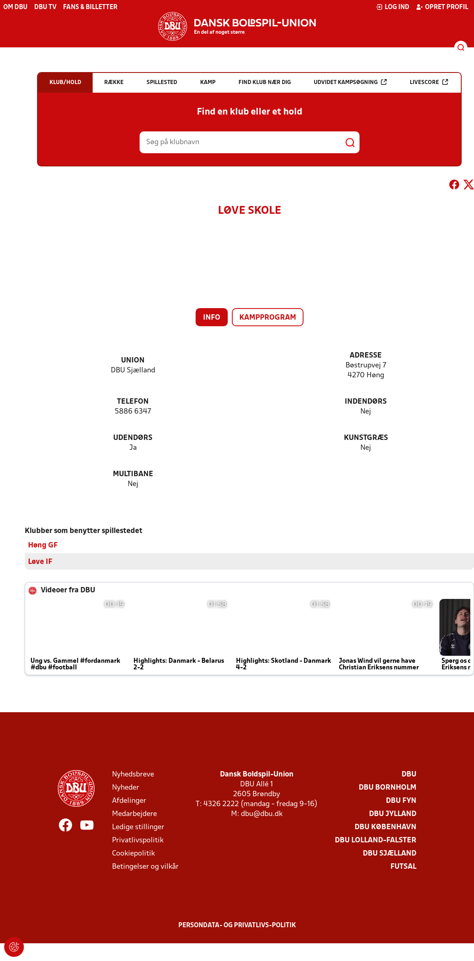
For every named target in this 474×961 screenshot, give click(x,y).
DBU (409, 774)
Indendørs (366, 401)
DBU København (385, 826)
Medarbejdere (134, 813)
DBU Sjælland (389, 853)
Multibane (133, 474)
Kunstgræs (366, 438)
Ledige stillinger (138, 826)
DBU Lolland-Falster (375, 840)
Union (133, 360)
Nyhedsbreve (133, 774)
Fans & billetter (90, 7)
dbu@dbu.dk (262, 813)
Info (211, 317)
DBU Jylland (392, 813)
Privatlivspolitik (137, 840)
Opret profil (442, 7)
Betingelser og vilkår (145, 866)
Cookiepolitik (133, 853)
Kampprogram (267, 317)
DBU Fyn (401, 800)
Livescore (429, 82)
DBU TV (45, 7)
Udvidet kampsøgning (350, 82)
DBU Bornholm (387, 787)
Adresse (366, 355)
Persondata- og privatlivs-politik (237, 925)
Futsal (403, 866)
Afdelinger (129, 800)
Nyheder (125, 787)
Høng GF (43, 545)
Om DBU (15, 7)
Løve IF (40, 561)
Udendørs (132, 438)
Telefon (133, 401)
